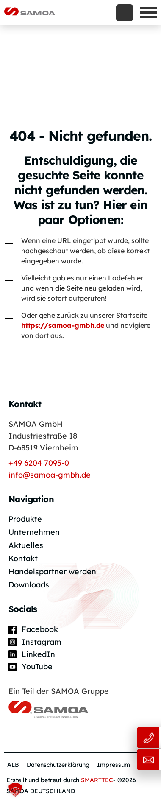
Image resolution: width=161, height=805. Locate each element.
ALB (13, 765)
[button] (15, 789)
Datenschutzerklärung (58, 765)
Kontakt (23, 558)
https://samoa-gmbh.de (62, 325)
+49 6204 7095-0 (38, 463)
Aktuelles (25, 545)
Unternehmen (34, 532)
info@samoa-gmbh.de (49, 475)
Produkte (25, 519)
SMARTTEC (97, 780)
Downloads (28, 585)
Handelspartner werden (52, 571)
